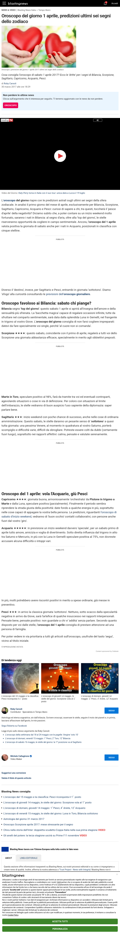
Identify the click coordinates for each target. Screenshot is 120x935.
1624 (59, 882)
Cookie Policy (13, 915)
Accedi (114, 3)
